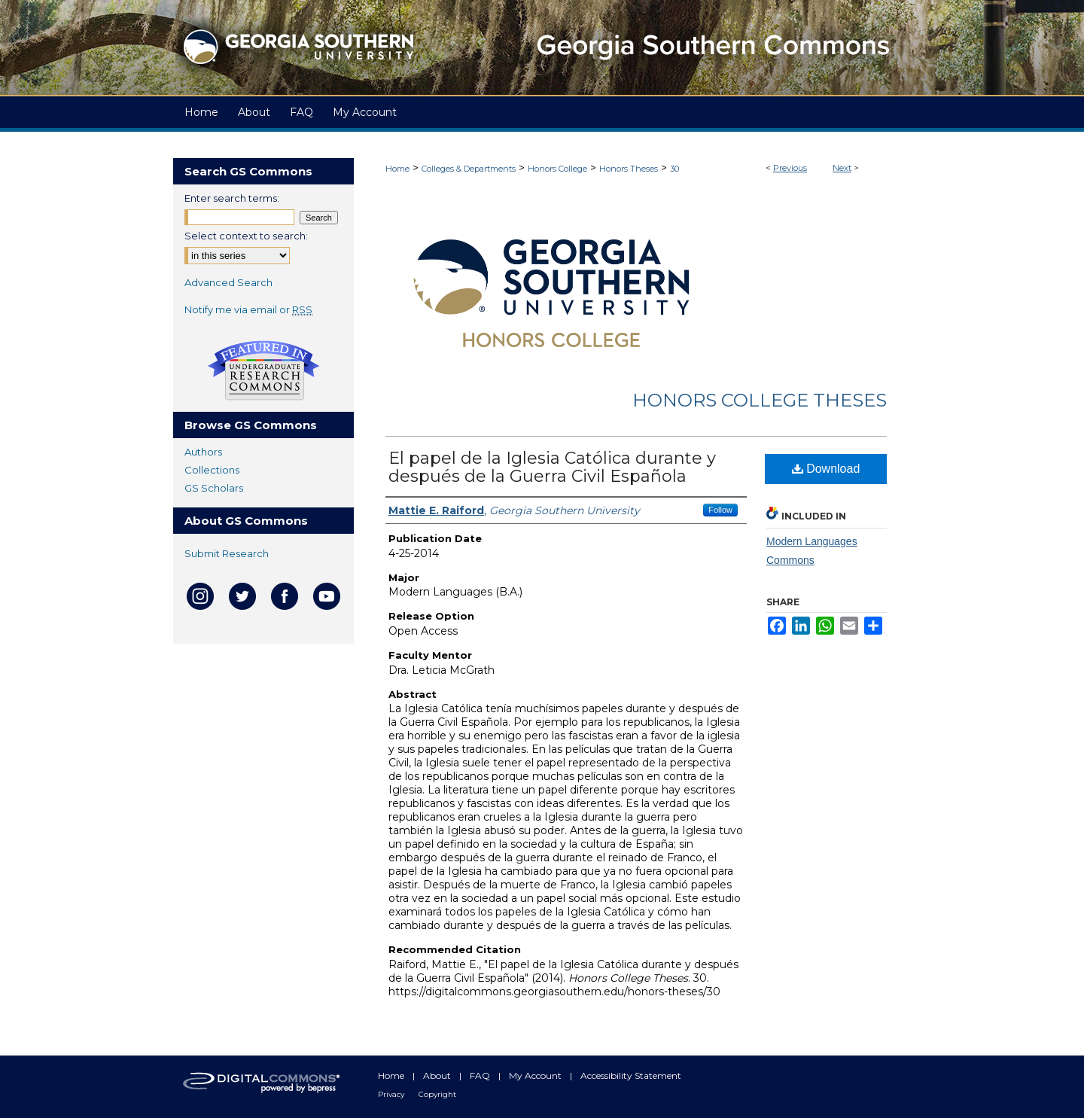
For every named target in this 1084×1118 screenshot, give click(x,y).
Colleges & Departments (469, 168)
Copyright (437, 1094)
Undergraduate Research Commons (263, 370)
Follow (720, 509)
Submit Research (226, 553)
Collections (211, 470)
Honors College (557, 168)
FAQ (481, 1075)
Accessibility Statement (630, 1075)
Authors (203, 452)
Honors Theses (628, 168)
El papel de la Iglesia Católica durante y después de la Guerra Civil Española (552, 467)
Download (826, 468)
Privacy (392, 1094)
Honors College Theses (759, 400)
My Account (536, 1075)
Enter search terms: (231, 198)
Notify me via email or (248, 309)
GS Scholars (213, 488)
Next (842, 168)
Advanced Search (228, 282)
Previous (790, 168)
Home (397, 168)
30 (674, 168)
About (438, 1075)
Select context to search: (246, 236)
